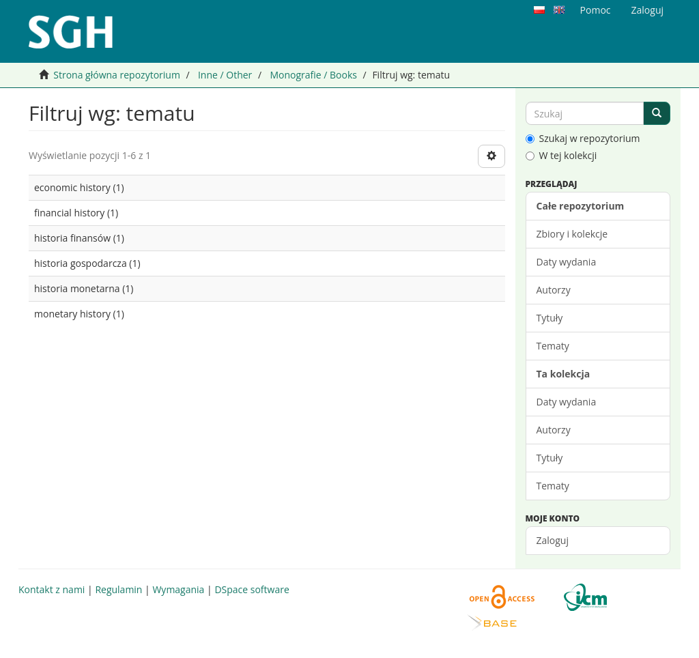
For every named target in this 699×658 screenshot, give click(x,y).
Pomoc (595, 9)
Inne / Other (225, 74)
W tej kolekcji (561, 155)
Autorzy (554, 289)
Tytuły (550, 317)
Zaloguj (553, 540)
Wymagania (178, 589)
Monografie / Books (313, 74)
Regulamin (118, 589)
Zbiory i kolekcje (572, 233)
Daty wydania (567, 261)
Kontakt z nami (51, 589)
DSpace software (251, 589)
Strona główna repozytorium (116, 74)
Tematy (553, 345)
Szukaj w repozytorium (583, 138)
